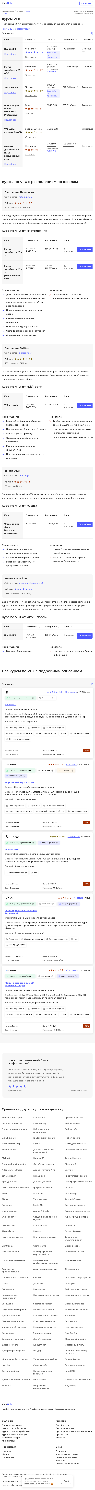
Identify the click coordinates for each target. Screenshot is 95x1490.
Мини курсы (8, 1441)
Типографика (40, 1199)
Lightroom (7, 1246)
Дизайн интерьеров (43, 1164)
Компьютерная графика (45, 1315)
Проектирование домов (14, 1129)
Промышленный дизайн (15, 1277)
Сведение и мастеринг (14, 1339)
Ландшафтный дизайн (14, 1164)
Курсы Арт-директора (76, 1217)
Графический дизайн (44, 1138)
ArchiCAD (69, 1187)
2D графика (8, 1231)
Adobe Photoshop (11, 1144)
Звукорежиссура (42, 1333)
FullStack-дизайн (11, 1252)
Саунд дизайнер (11, 1371)
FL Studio (6, 1385)
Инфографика (9, 1211)
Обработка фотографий (14, 1310)
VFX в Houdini (12, 849)
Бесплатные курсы (11, 1438)
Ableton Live (8, 1225)
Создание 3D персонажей (16, 1187)
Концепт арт (39, 1345)
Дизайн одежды (42, 1339)
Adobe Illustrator (73, 1158)
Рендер (37, 1350)
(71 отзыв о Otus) (13, 486)
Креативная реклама (44, 1321)
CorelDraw (70, 1225)
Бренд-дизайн (9, 1182)
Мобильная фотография (15, 1359)
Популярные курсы (12, 1425)
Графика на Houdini (43, 1187)
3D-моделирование (75, 1144)
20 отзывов (30, 57)
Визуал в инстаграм (12, 1117)
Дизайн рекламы (11, 1315)
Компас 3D (39, 1117)
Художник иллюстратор (77, 1211)
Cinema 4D (70, 1164)
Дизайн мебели (10, 1345)
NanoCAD (70, 1371)
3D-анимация (9, 1176)
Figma (36, 1144)
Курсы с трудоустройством (16, 1431)
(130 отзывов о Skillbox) (16, 363)
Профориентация (65, 1428)
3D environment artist (13, 1321)
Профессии (62, 1434)
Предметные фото (74, 1117)
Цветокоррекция (74, 1327)
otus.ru (22, 475)
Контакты (61, 1460)
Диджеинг (38, 1283)
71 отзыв (29, 113)
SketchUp (38, 1205)
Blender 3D (38, 1158)
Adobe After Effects (12, 1170)
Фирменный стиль (74, 1345)
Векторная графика (75, 1205)
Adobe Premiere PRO (44, 1170)
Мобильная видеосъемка (78, 1380)
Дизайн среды (72, 1246)
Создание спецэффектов (78, 1277)
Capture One (39, 1246)
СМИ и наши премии (67, 1457)
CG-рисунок (8, 1289)
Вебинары (61, 1438)
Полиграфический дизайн (79, 1182)
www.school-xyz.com (29, 583)
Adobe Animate (41, 1211)
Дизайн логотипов (74, 1304)
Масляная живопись (44, 1310)
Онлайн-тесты (63, 1425)
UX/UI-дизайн (9, 1138)
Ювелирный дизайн (75, 1339)
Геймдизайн (39, 1176)
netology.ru (24, 197)
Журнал (6, 1454)
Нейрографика (72, 1123)
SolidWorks (7, 1304)
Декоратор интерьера (13, 1350)
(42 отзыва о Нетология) (17, 207)
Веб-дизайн (71, 1129)
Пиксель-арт (71, 1321)
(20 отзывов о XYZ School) (17, 593)
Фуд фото (7, 1365)
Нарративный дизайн (76, 1310)
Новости (6, 1451)
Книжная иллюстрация (77, 1295)
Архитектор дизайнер (45, 1269)
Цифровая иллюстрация (46, 1295)
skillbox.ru (24, 353)
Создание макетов (74, 1365)
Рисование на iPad (74, 1252)
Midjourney (70, 1385)
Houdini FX (10, 705)
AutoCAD (38, 1193)
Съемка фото (9, 1217)
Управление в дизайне (45, 1359)
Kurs (7, 3)
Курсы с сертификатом (14, 1428)
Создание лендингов (76, 1150)
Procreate (7, 1205)
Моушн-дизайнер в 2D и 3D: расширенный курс (19, 984)
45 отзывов (30, 137)
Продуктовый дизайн (76, 1176)
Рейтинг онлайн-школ (67, 1464)
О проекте (61, 1451)
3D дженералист (73, 1260)
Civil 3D (37, 1277)
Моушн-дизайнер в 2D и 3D (19, 782)
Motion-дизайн (73, 1138)
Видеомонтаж (9, 1150)
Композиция (40, 1225)
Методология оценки (67, 1454)
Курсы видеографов (12, 1237)
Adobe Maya (71, 1193)
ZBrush (5, 1199)
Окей (66, 1481)
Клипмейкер (39, 1123)
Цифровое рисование (13, 1260)
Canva (5, 1283)
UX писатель (39, 1380)
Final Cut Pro (71, 1333)
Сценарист (70, 1283)
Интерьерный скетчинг (14, 1327)
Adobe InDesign (73, 1199)
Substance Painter (42, 1304)
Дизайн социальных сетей (16, 1380)
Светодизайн (40, 1365)
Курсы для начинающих (14, 1434)
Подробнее (10, 54)
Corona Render (72, 1359)
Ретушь (37, 1231)
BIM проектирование (44, 1237)
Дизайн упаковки (42, 1182)
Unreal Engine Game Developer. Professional (21, 912)
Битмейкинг (8, 1333)
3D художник (72, 1269)
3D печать (70, 1315)
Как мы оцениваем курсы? (16, 29)
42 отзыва (30, 75)
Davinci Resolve (73, 1231)
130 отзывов (31, 95)
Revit (4, 1193)
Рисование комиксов (44, 1327)
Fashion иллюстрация (76, 1289)
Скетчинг (69, 1170)
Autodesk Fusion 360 (12, 1123)
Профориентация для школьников (74, 1431)
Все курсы (86, 3)
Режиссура (39, 1289)
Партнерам (8, 1457)
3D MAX (6, 1158)
